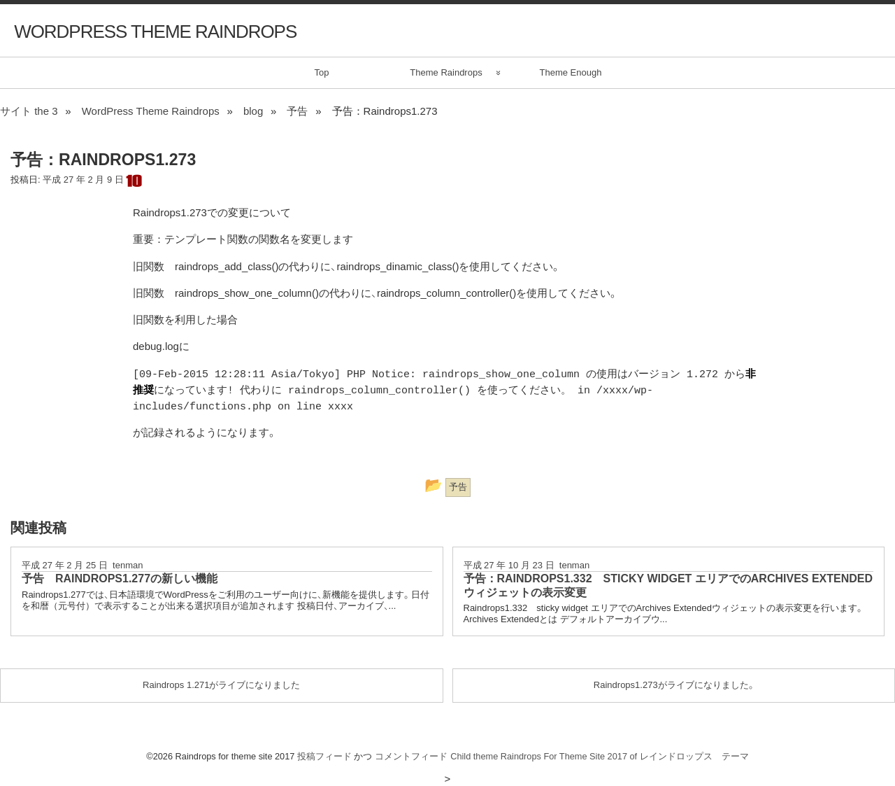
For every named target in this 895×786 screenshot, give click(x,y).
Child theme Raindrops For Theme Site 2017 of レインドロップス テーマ (599, 756)
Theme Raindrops (446, 72)
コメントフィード (411, 756)
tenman (128, 565)
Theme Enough (571, 72)
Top (322, 72)
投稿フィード (324, 756)
